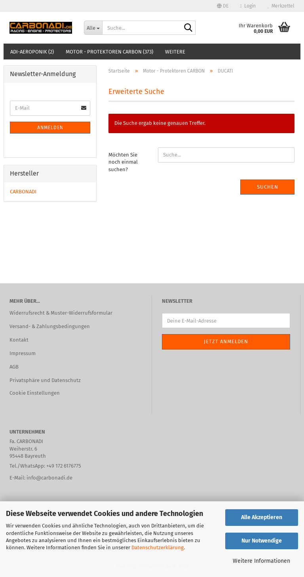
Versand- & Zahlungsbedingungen (50, 326)
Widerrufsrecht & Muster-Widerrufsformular (61, 313)
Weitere (175, 52)
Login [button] (248, 6)
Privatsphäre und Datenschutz (45, 380)
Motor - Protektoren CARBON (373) (109, 52)
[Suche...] (93, 28)
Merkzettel (281, 6)
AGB (14, 367)
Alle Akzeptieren (261, 517)
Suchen (267, 187)
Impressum (23, 353)
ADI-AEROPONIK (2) (32, 52)
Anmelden (50, 127)
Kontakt (19, 340)
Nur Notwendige (261, 540)
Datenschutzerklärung (157, 547)
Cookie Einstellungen (35, 393)
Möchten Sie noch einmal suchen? (123, 162)
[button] (222, 6)
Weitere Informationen (261, 561)
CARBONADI (23, 192)
